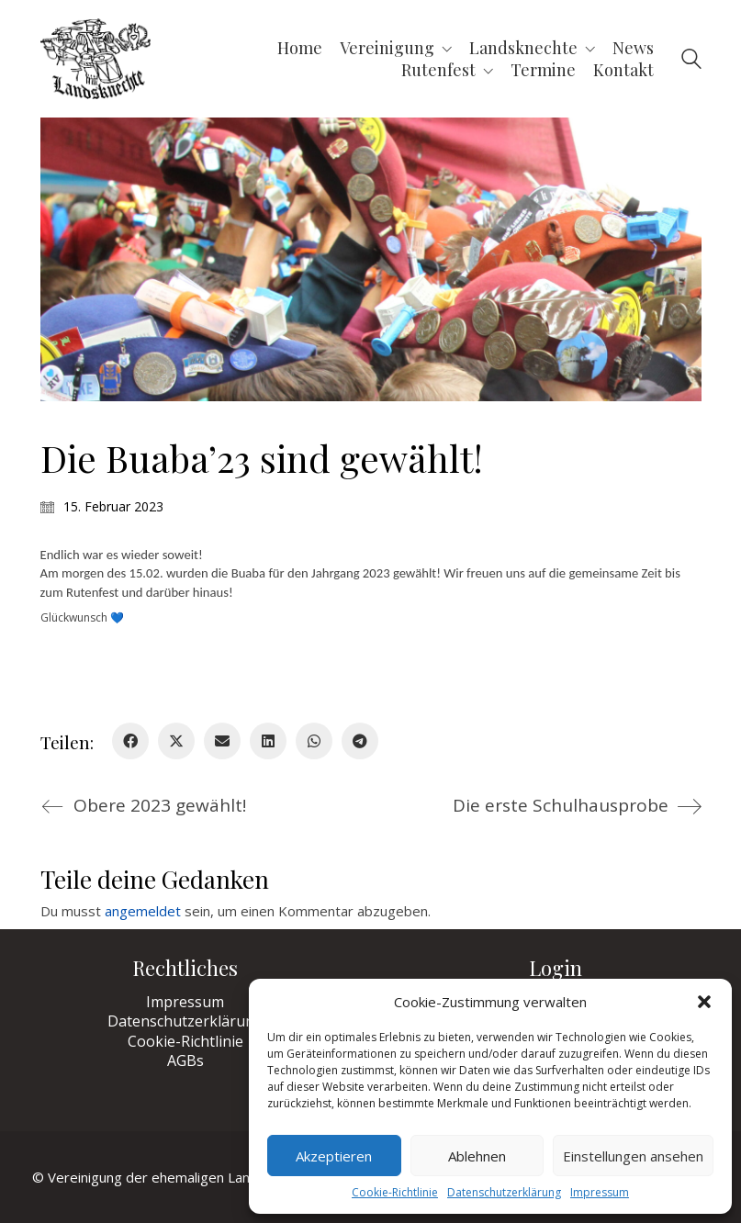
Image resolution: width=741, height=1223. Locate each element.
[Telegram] (360, 741)
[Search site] (691, 61)
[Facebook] (130, 741)
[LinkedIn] (268, 741)
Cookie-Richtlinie (395, 1192)
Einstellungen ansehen (633, 1156)
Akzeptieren (334, 1156)
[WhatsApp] (314, 741)
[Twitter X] (176, 741)
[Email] (222, 741)
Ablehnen (477, 1156)
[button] (704, 1002)
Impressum (599, 1192)
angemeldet (143, 911)
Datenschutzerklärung (504, 1192)
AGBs (185, 1061)
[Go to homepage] (95, 58)
